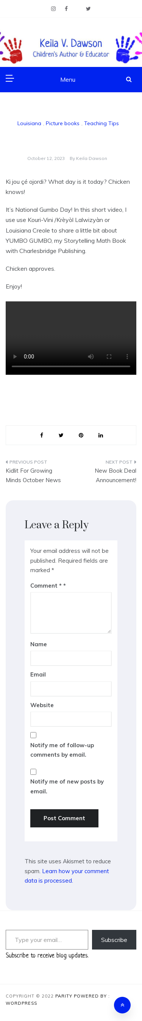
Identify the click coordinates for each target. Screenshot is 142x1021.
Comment (46, 585)
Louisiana (29, 123)
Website (42, 705)
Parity (64, 996)
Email (38, 674)
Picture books (63, 123)
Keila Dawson (91, 158)
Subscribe (114, 939)
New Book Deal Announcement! (115, 475)
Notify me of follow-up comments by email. (62, 750)
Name (38, 644)
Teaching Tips (101, 123)
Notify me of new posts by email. (67, 786)
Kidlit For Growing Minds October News (33, 475)
